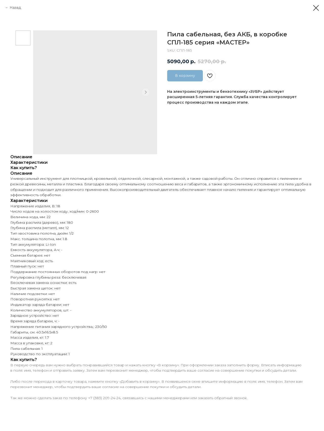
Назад (15, 7)
